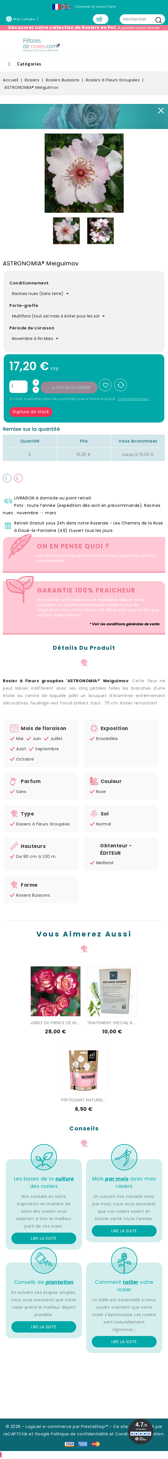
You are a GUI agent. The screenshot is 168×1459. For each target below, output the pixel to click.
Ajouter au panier (71, 388)
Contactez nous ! (134, 399)
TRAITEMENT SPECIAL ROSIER (115, 1023)
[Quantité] (18, 387)
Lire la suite (44, 1239)
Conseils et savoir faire (95, 6)
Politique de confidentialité (79, 1434)
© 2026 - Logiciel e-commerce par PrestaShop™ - (59, 1427)
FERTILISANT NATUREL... (83, 1100)
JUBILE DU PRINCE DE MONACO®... (63, 1023)
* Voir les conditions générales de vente (124, 624)
